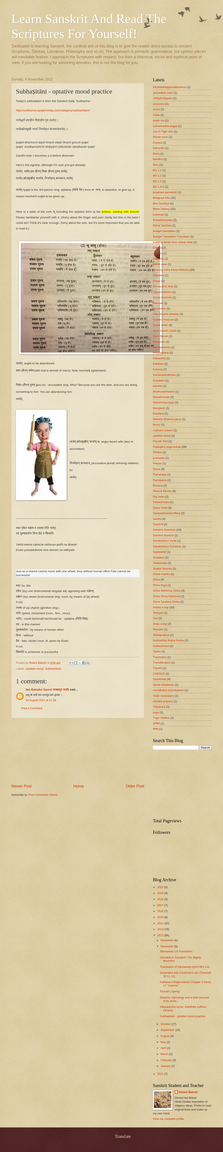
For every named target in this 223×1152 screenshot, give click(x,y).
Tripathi (157, 668)
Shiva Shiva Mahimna (166, 596)
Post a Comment (31, 708)
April (163, 1048)
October (165, 1024)
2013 (160, 929)
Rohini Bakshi (188, 1092)
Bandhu (157, 159)
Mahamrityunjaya (163, 402)
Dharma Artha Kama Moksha (171, 269)
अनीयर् (156, 723)
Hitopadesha (161, 352)
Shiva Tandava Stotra (166, 601)
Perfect (157, 452)
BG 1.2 (157, 175)
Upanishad (159, 679)
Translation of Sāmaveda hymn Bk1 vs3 (184, 966)
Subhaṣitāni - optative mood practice (182, 1016)
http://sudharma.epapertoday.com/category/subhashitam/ (53, 110)
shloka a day (161, 607)
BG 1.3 (157, 181)
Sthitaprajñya (161, 635)
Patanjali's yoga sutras (167, 446)
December (167, 940)
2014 (160, 923)
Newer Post (21, 786)
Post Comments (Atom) (43, 794)
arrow (156, 109)
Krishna (157, 369)
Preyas (157, 463)
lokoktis (157, 386)
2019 (160, 893)
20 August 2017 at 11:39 (41, 700)
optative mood (34, 668)
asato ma (158, 120)
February (166, 1060)
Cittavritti (158, 258)
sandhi (157, 518)
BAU (156, 164)
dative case (160, 264)
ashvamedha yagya (165, 126)
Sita (155, 618)
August (165, 1036)
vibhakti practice (163, 701)
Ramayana (159, 480)
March (164, 1054)
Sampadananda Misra (166, 513)
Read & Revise (162, 491)
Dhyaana (158, 275)
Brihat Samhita (162, 225)
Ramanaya (159, 474)
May (163, 1042)
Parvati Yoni (160, 441)
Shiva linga (160, 585)
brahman (158, 214)
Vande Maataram (163, 684)
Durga (156, 281)
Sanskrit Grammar (164, 529)
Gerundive (159, 308)
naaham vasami (163, 430)
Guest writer (160, 325)
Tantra (157, 651)
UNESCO (159, 673)
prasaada (159, 458)
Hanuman (159, 341)
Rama (156, 469)
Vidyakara (159, 706)
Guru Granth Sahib (164, 330)
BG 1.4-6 (158, 186)
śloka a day (160, 623)
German (158, 303)
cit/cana (157, 253)
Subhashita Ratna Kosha (168, 640)
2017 (160, 905)
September (167, 1030)
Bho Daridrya (161, 203)
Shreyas (158, 612)
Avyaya (157, 142)
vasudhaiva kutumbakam (168, 690)
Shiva (156, 579)
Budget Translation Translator (171, 236)
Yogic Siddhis (161, 717)
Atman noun (160, 137)
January (165, 1066)
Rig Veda (158, 496)
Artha (156, 115)
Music (156, 424)
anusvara (158, 103)
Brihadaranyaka (162, 220)
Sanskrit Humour (163, 535)
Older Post (135, 786)
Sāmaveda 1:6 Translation (176, 951)
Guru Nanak (160, 336)
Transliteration (162, 662)
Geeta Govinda (162, 297)
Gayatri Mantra (162, 292)
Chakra (157, 247)
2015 (160, 917)
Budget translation (164, 231)
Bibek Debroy (161, 209)
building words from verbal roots (173, 242)
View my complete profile (168, 1118)
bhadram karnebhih (165, 192)
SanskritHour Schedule (167, 546)
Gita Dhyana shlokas (166, 314)
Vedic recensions (163, 695)
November (167, 946)
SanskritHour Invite (165, 540)
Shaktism (158, 557)
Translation (160, 657)
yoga (156, 712)
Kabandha (159, 358)
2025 (160, 887)
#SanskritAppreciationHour (169, 87)
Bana (156, 153)
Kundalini (158, 380)
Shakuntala (160, 563)
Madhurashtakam (163, 391)
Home (78, 786)
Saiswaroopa (161, 502)
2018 (160, 899)
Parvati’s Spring (169, 991)
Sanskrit (158, 524)
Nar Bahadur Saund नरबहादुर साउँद (47, 689)
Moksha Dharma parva (167, 419)
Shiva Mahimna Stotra (167, 590)
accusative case (163, 92)
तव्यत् (155, 729)
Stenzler (158, 629)
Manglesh (159, 408)
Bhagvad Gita (161, 197)
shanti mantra (161, 574)
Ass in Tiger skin (163, 131)
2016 (160, 911)
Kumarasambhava (164, 374)
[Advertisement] (77, 751)
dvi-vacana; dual (163, 286)
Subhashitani (53, 668)
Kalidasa (158, 363)
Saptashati (159, 551)
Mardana (158, 413)
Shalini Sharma (162, 568)
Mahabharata (161, 397)
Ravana (157, 485)
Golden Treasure (163, 319)
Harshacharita (161, 347)
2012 (160, 935)
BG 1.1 (157, 170)
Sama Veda (160, 507)
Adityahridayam (162, 98)
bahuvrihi (158, 148)
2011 (160, 1073)
